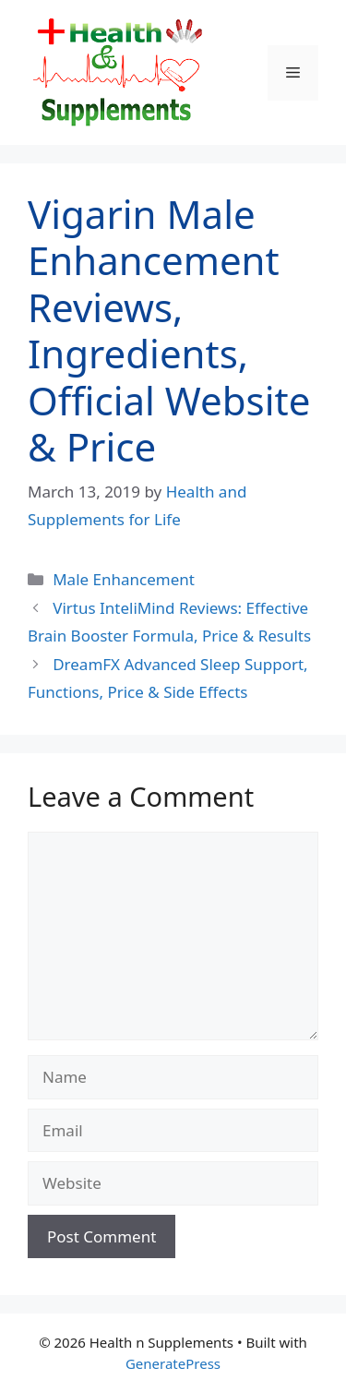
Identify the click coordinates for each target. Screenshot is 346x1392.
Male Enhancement (124, 579)
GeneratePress (173, 1363)
